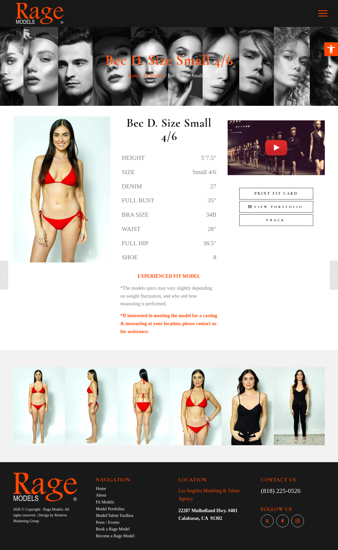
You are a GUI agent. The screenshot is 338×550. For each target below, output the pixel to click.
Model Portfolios (110, 509)
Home (134, 75)
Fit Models (153, 75)
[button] (331, 49)
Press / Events (108, 522)
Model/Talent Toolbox (115, 515)
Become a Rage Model (115, 536)
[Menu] (326, 13)
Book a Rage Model (113, 529)
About (101, 495)
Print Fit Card (276, 193)
